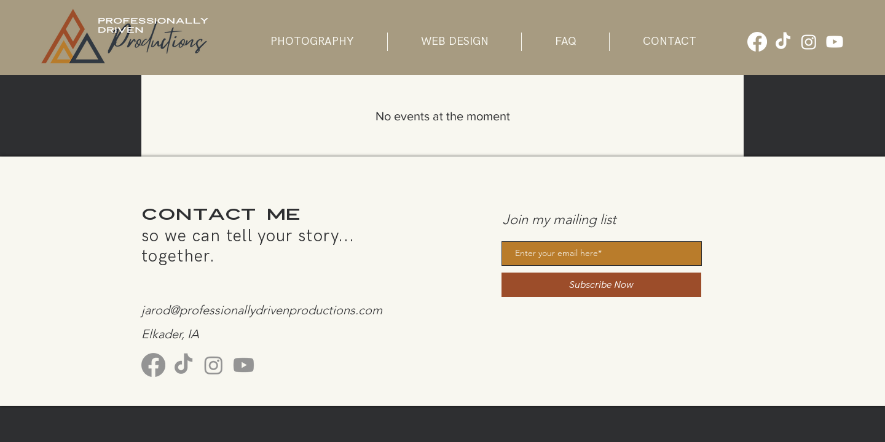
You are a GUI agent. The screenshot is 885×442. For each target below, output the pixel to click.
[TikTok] (783, 42)
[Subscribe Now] (601, 285)
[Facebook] (757, 42)
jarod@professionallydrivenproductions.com (261, 310)
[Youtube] (834, 42)
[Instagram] (809, 42)
